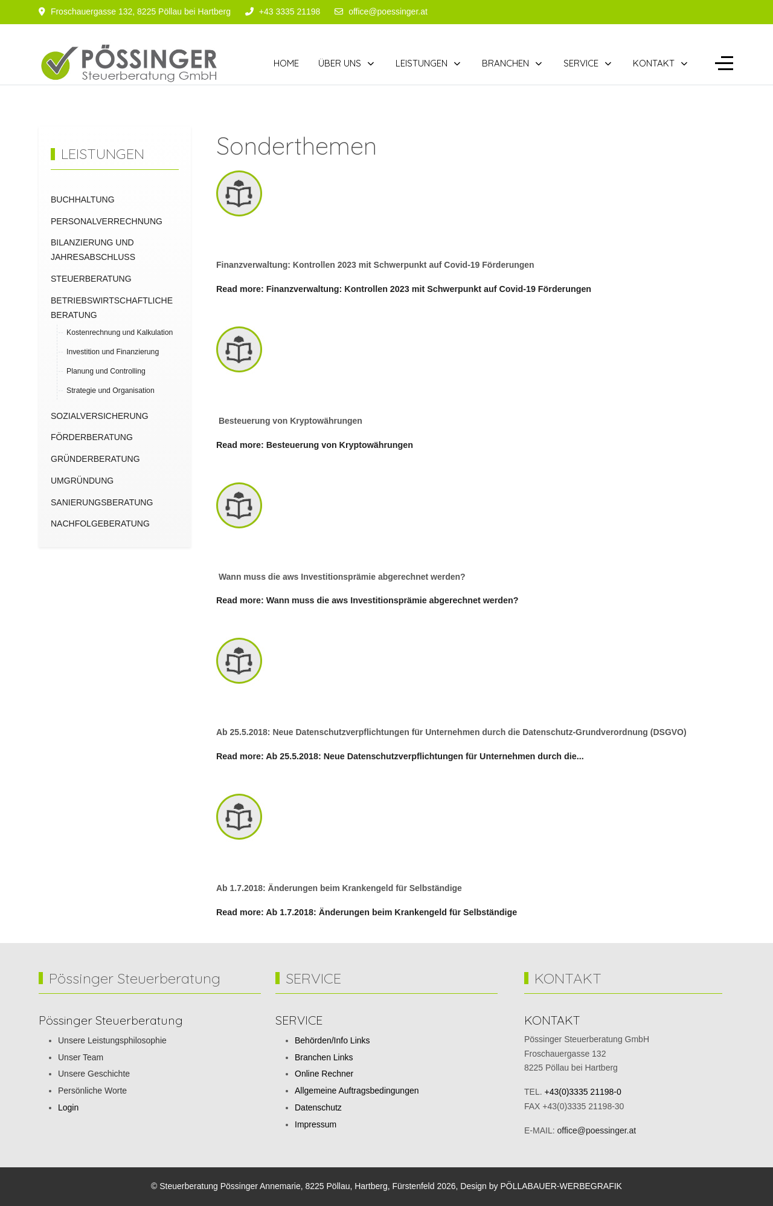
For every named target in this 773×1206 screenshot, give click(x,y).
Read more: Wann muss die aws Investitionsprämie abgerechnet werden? (367, 600)
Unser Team (80, 1057)
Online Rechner (324, 1073)
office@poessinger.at (388, 11)
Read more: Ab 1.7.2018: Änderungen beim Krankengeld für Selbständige (366, 912)
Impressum (315, 1124)
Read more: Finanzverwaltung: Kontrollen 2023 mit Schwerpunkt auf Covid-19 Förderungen (403, 289)
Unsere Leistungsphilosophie (112, 1040)
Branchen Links (324, 1057)
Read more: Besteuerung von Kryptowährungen (314, 445)
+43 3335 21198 (290, 11)
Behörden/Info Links (332, 1040)
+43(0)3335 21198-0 (582, 1092)
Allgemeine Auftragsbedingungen (357, 1090)
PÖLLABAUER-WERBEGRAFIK (561, 1186)
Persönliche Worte (92, 1090)
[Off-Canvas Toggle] (724, 63)
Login (68, 1107)
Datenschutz (318, 1107)
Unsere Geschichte (94, 1073)
